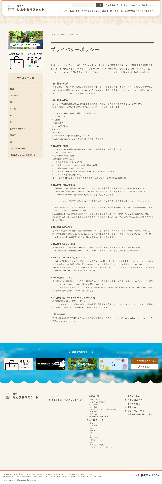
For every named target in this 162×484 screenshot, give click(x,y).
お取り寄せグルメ (25, 129)
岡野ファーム (95, 400)
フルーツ (25, 95)
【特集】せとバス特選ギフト (25, 155)
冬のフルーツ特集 (25, 148)
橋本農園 (93, 412)
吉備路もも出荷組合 (98, 402)
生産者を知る (132, 396)
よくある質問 (148, 11)
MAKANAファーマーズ (99, 416)
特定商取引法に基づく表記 (64, 301)
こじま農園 (94, 404)
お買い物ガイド (132, 11)
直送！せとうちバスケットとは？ (85, 11)
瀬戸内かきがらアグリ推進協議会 (103, 409)
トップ (64, 11)
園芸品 (25, 135)
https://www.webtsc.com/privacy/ (132, 318)
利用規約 (130, 407)
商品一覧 (119, 11)
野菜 (25, 89)
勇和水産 (93, 414)
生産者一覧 (107, 11)
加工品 (25, 109)
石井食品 (93, 407)
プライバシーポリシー (103, 72)
